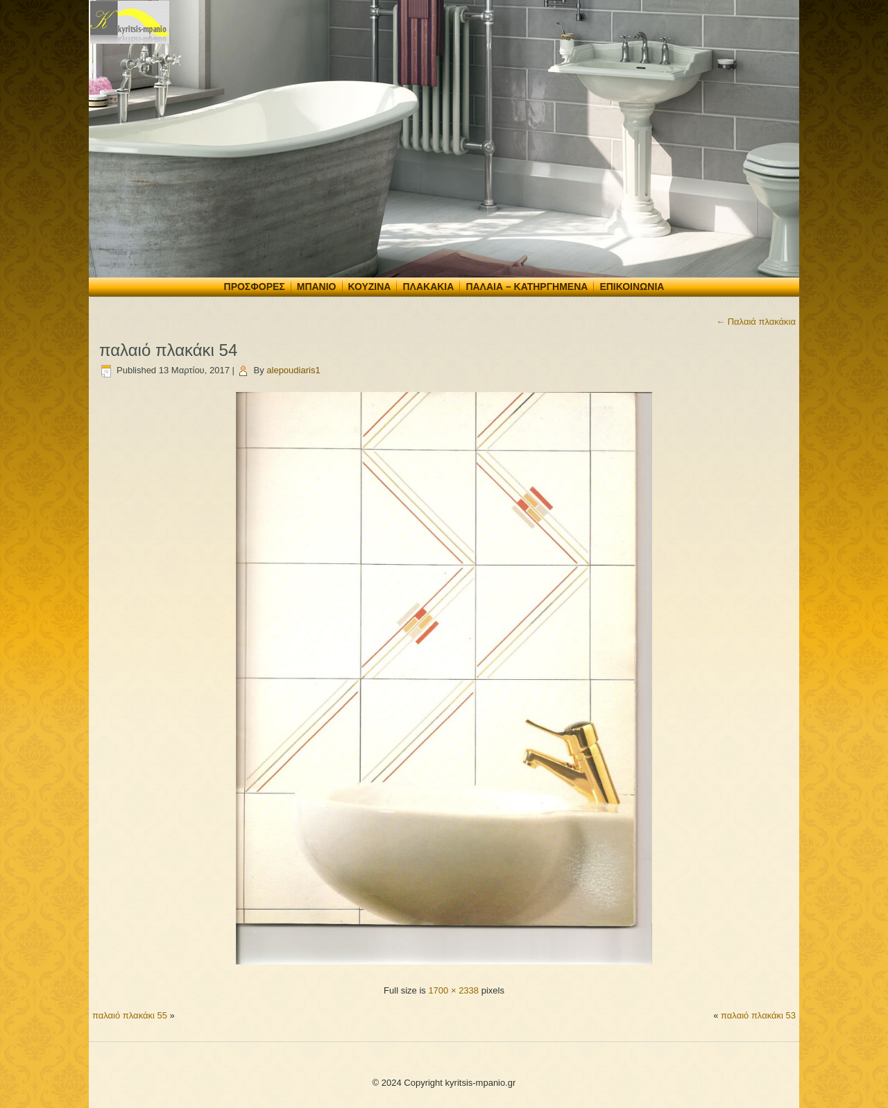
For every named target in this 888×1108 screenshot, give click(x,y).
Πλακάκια (428, 286)
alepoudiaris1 (293, 370)
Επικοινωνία (631, 286)
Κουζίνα (369, 286)
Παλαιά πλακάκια (756, 321)
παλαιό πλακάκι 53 (758, 1015)
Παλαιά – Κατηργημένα (527, 286)
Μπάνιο (316, 286)
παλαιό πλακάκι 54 (168, 350)
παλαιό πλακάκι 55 (129, 1015)
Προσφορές (254, 286)
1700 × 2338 (453, 990)
